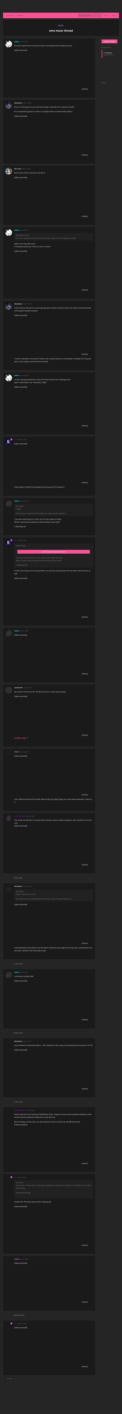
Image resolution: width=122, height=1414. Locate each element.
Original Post (106, 47)
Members (20, 15)
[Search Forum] (90, 15)
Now (103, 83)
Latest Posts (10, 15)
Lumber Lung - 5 (21, 738)
